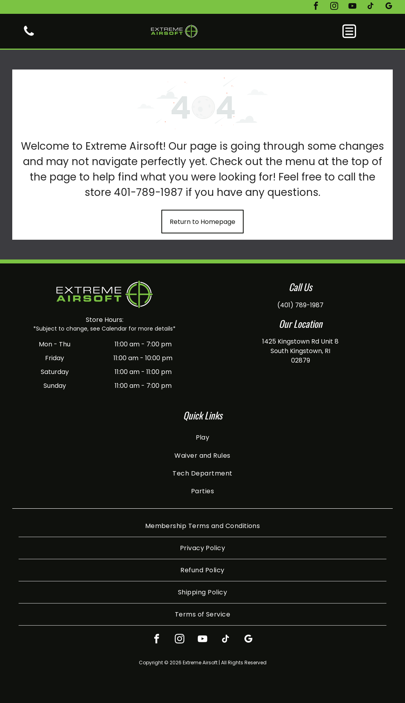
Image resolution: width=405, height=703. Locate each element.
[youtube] (352, 7)
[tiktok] (371, 7)
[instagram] (334, 7)
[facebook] (316, 7)
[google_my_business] (389, 7)
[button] (349, 31)
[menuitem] (203, 437)
